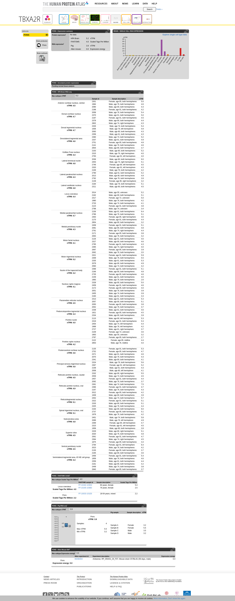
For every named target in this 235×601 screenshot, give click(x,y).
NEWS (125, 3)
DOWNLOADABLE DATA (121, 579)
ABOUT (114, 3)
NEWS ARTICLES (52, 579)
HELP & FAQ (116, 586)
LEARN (135, 3)
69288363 (79, 559)
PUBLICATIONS (84, 586)
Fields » (159, 9)
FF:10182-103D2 (85, 485)
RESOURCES (101, 3)
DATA (145, 3)
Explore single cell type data (175, 35)
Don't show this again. (177, 598)
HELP (154, 3)
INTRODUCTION (84, 579)
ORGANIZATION (84, 583)
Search (149, 9)
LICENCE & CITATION (120, 583)
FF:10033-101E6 (85, 494)
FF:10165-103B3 (85, 488)
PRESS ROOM (50, 583)
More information (160, 598)
